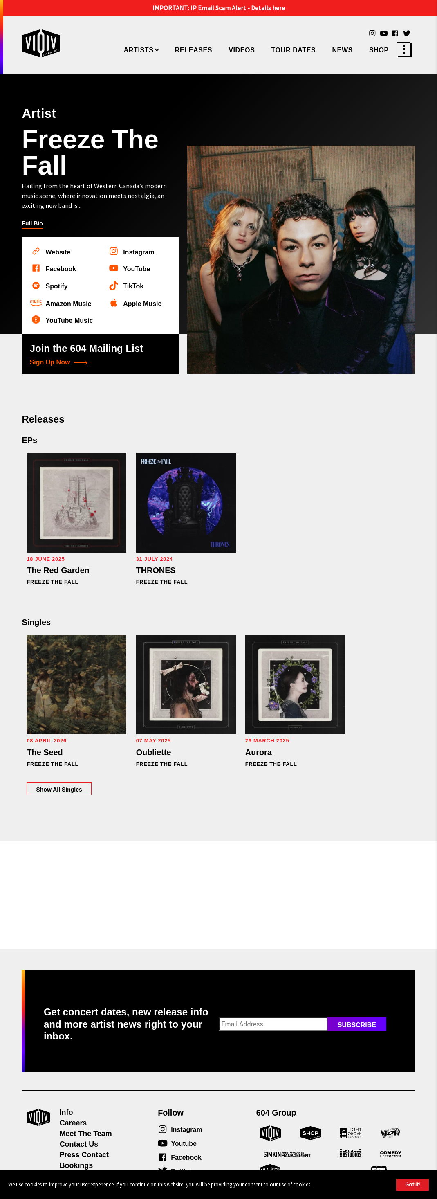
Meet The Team (86, 1133)
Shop (379, 50)
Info (66, 1112)
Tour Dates (293, 50)
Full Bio (32, 223)
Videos (242, 50)
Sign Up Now (59, 362)
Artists (139, 50)
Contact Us (79, 1144)
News (342, 50)
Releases (193, 50)
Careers (73, 1123)
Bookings (76, 1165)
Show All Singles (125, 757)
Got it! (412, 1184)
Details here (268, 8)
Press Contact (84, 1155)
